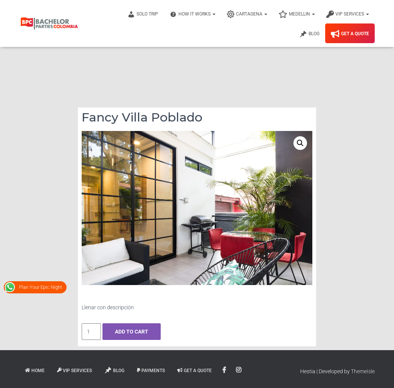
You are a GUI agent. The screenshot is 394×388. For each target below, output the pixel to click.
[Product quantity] (91, 331)
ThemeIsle (363, 371)
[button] (300, 143)
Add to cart (131, 332)
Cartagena (247, 14)
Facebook (225, 370)
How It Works (192, 14)
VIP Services (347, 14)
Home (35, 370)
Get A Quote (350, 34)
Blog (309, 34)
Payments (151, 370)
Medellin (297, 14)
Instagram (239, 370)
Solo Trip (142, 14)
